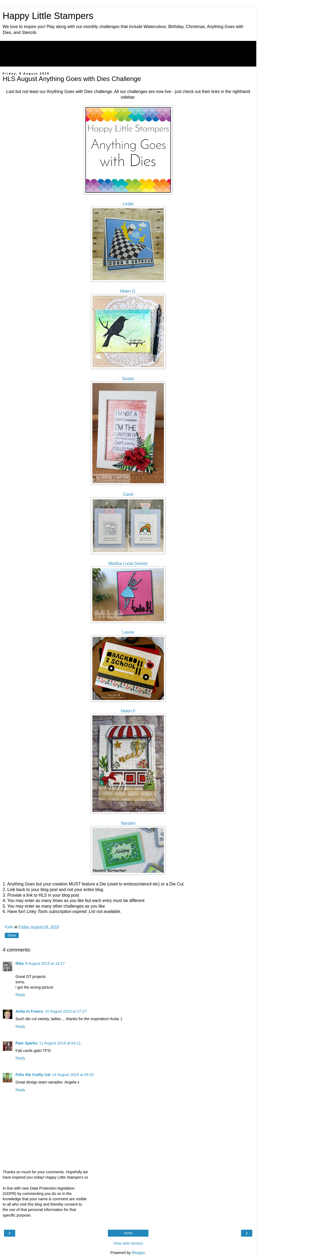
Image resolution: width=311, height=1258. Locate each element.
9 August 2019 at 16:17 (45, 963)
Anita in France (29, 1011)
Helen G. (128, 291)
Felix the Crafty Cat (32, 1075)
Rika (19, 963)
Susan (128, 378)
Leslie (128, 204)
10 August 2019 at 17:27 (65, 1011)
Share (11, 935)
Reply (20, 995)
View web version (128, 1243)
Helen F (128, 711)
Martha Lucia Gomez (128, 563)
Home (128, 1233)
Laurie (128, 632)
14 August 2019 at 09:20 (73, 1075)
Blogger (138, 1253)
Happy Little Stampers (48, 16)
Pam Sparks (26, 1043)
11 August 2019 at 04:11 (60, 1043)
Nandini (128, 823)
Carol (128, 494)
